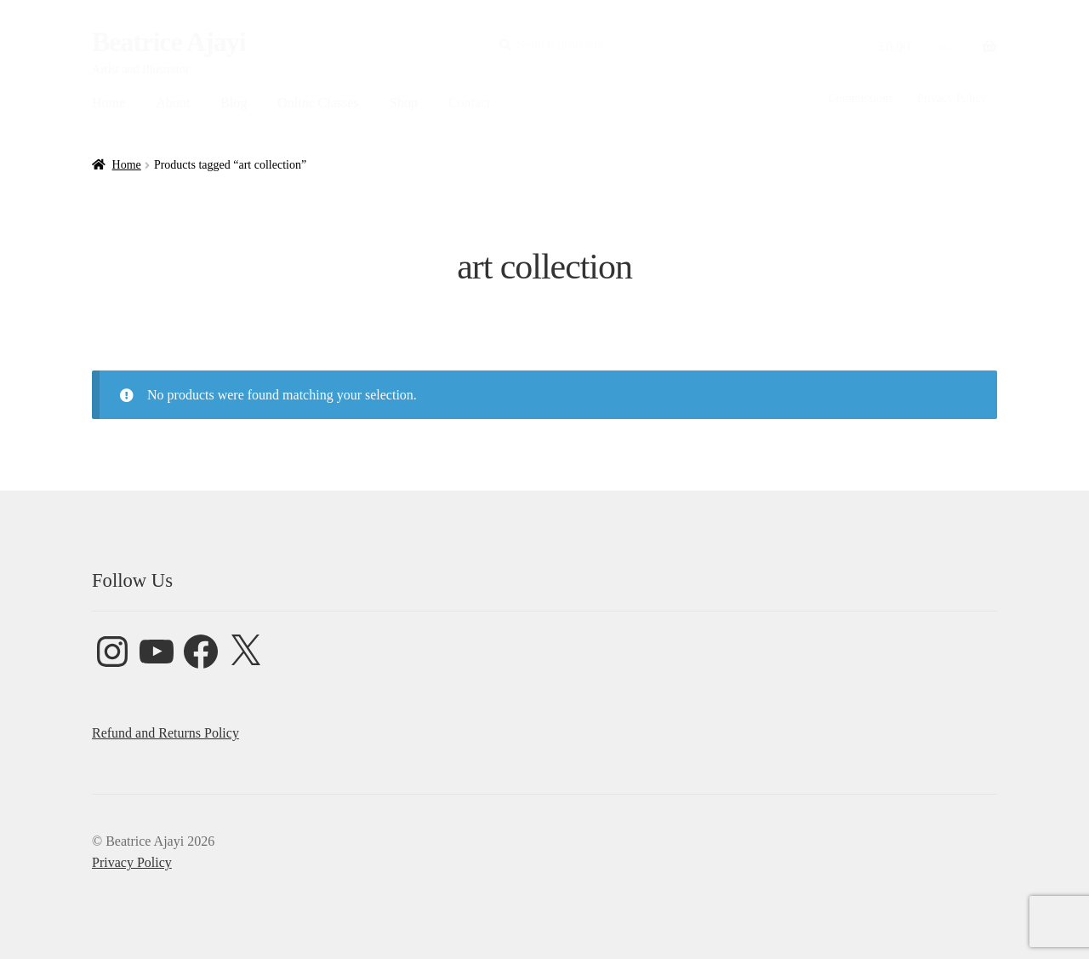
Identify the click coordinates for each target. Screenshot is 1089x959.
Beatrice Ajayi (169, 41)
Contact (469, 102)
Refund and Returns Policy (165, 733)
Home (108, 102)
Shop (404, 102)
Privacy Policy (952, 98)
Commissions (860, 98)
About (173, 102)
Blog (233, 102)
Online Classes (318, 102)
